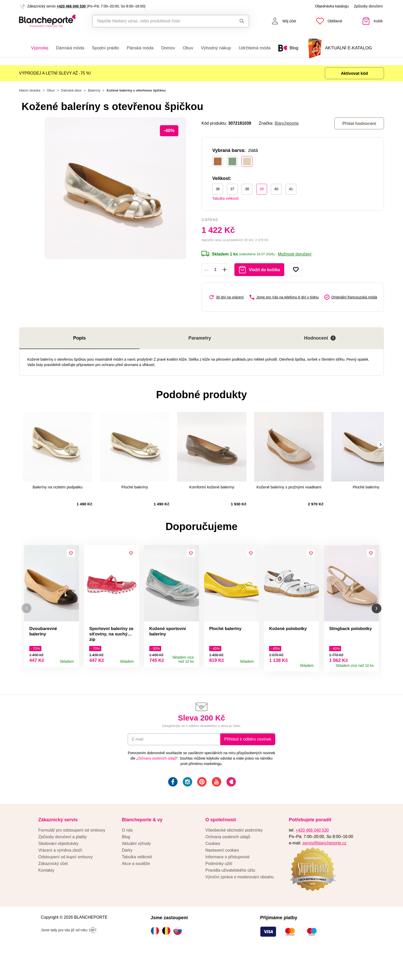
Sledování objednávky (58, 846)
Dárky (127, 852)
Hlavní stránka (29, 90)
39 (262, 189)
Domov (168, 47)
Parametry (199, 338)
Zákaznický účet (53, 866)
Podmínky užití (218, 866)
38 (247, 189)
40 (276, 189)
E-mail (137, 741)
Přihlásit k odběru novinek (247, 741)
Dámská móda (70, 47)
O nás (127, 832)
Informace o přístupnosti (227, 859)
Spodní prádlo (105, 47)
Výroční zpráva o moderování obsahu (239, 879)
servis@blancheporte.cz (324, 845)
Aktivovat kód (354, 73)
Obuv (188, 47)
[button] (26, 609)
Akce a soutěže (136, 866)
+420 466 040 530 (71, 6)
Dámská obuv (71, 90)
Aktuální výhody (136, 846)
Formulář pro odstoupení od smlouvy (71, 832)
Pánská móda (140, 47)
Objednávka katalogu (332, 6)
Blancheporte (286, 123)
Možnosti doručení (295, 254)
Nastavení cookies (222, 852)
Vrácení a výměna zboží (60, 852)
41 (291, 189)
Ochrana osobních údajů (227, 839)
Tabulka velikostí (225, 198)
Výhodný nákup (216, 47)
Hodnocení (320, 338)
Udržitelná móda (255, 47)
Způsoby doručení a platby (62, 839)
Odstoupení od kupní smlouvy (65, 859)
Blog (126, 839)
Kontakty (46, 872)
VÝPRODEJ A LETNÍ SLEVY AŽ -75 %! (55, 73)
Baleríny (94, 90)
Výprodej (39, 47)
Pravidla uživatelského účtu (230, 872)
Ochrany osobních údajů (157, 761)
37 (232, 189)
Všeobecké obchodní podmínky (234, 832)
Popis (79, 338)
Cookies (212, 846)
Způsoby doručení (368, 6)
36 (218, 189)
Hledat (242, 21)
